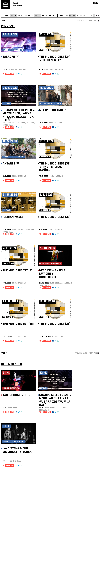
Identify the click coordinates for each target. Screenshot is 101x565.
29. (50, 16)
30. (53, 16)
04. (77, 16)
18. (12, 16)
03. (74, 16)
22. (26, 16)
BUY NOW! (10, 74)
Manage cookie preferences (9, 537)
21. (22, 16)
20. (19, 16)
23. (29, 16)
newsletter (86, 514)
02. (70, 16)
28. (46, 16)
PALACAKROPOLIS (17, 4)
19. (15, 16)
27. (43, 16)
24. (32, 16)
